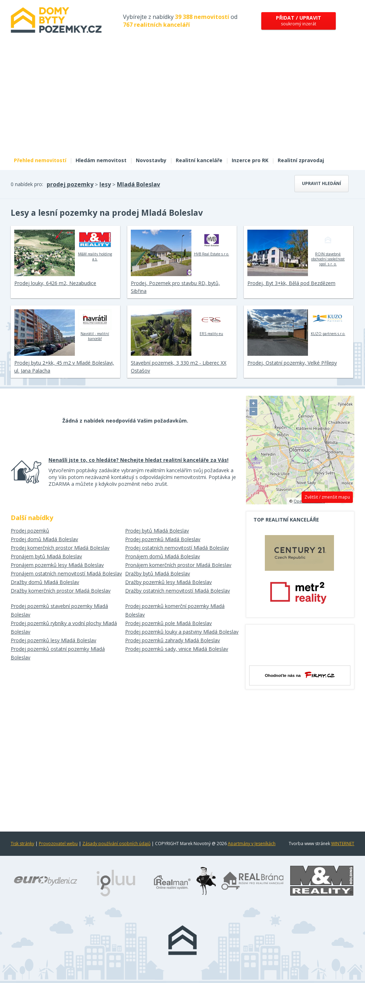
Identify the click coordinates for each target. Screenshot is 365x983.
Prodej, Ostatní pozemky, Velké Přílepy (292, 362)
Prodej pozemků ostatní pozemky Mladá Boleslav (58, 653)
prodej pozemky (70, 184)
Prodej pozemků (30, 530)
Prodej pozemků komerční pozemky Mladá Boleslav (175, 610)
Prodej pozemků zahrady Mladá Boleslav (172, 640)
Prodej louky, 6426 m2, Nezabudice (55, 283)
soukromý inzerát (298, 20)
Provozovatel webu (58, 843)
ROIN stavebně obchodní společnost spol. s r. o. (328, 247)
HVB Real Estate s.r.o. (211, 242)
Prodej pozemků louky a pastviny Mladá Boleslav (181, 631)
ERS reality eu (211, 322)
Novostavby (151, 160)
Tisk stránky (22, 843)
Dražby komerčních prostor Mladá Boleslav (60, 590)
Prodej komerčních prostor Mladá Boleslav (60, 547)
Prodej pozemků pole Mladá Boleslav (168, 623)
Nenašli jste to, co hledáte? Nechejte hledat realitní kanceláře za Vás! (138, 459)
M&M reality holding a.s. (95, 245)
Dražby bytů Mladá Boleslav (157, 573)
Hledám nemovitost (101, 160)
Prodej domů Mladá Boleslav (44, 539)
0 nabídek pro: (27, 184)
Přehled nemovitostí (40, 160)
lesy (105, 184)
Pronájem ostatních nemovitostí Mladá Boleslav (66, 573)
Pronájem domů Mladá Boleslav (162, 556)
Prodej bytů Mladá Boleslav (157, 530)
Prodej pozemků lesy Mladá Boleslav (53, 640)
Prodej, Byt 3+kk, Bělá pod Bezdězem (291, 283)
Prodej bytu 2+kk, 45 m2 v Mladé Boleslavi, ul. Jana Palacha (64, 366)
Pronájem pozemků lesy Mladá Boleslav (57, 565)
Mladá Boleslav (138, 184)
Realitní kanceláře (199, 160)
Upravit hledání (321, 183)
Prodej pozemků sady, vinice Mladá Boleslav (176, 648)
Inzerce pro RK (250, 160)
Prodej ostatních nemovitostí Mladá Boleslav (177, 547)
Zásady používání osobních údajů (116, 843)
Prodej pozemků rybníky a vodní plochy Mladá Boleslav (64, 627)
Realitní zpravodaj (301, 160)
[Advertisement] (182, 99)
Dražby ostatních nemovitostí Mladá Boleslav (177, 590)
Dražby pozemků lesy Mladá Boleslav (168, 582)
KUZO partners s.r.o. (328, 322)
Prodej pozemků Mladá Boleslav (162, 539)
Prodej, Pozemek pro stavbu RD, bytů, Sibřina (175, 287)
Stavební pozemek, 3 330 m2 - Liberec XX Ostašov (178, 366)
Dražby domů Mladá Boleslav (45, 582)
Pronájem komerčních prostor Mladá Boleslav (178, 565)
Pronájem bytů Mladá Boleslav (46, 556)
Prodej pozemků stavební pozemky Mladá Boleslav (59, 610)
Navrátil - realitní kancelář (95, 325)
